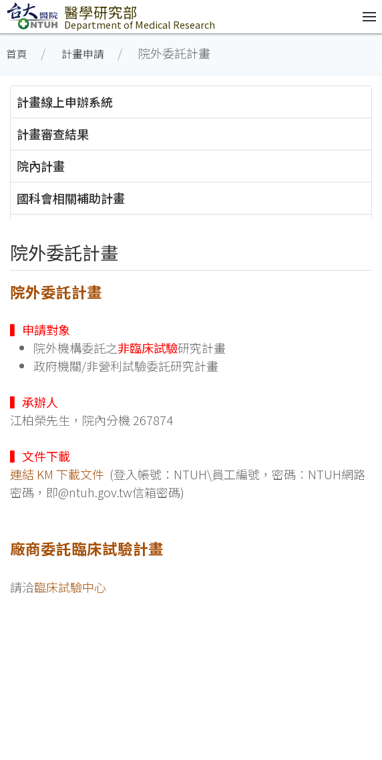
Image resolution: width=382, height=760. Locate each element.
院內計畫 (41, 165)
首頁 (16, 53)
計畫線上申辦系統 (65, 101)
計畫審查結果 (53, 133)
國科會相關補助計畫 (71, 198)
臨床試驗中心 (70, 587)
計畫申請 (82, 53)
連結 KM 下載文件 (57, 474)
